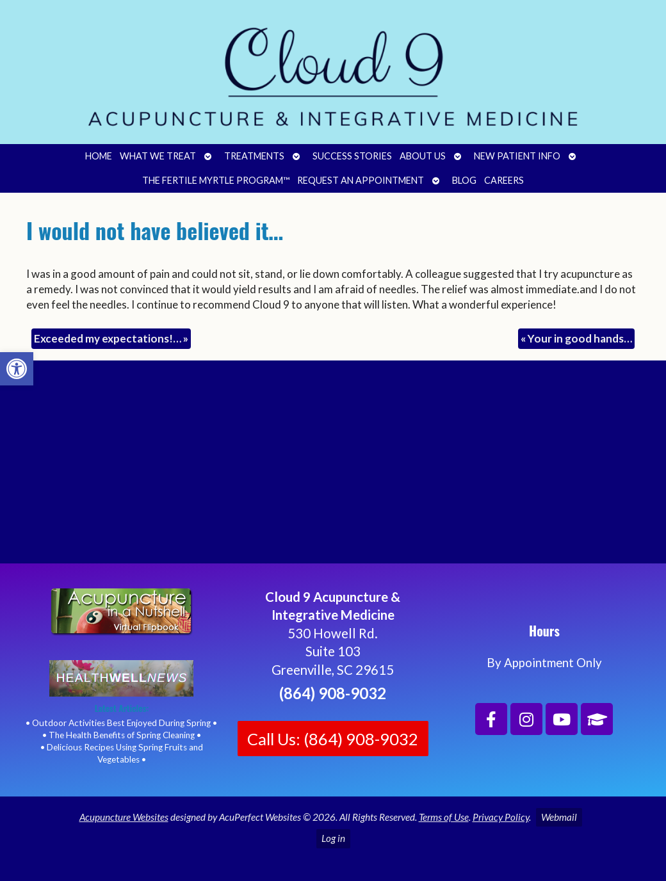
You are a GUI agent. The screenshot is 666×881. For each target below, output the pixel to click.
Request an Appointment (360, 180)
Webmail (559, 817)
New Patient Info (517, 155)
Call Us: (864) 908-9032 (332, 738)
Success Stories (352, 155)
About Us (423, 155)
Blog (464, 180)
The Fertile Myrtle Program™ (215, 180)
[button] (16, 368)
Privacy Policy (501, 817)
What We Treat (158, 155)
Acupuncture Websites (123, 817)
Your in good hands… (576, 338)
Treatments (254, 155)
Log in (333, 838)
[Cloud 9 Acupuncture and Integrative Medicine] (333, 467)
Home (98, 155)
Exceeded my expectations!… (111, 338)
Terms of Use (444, 817)
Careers (504, 180)
